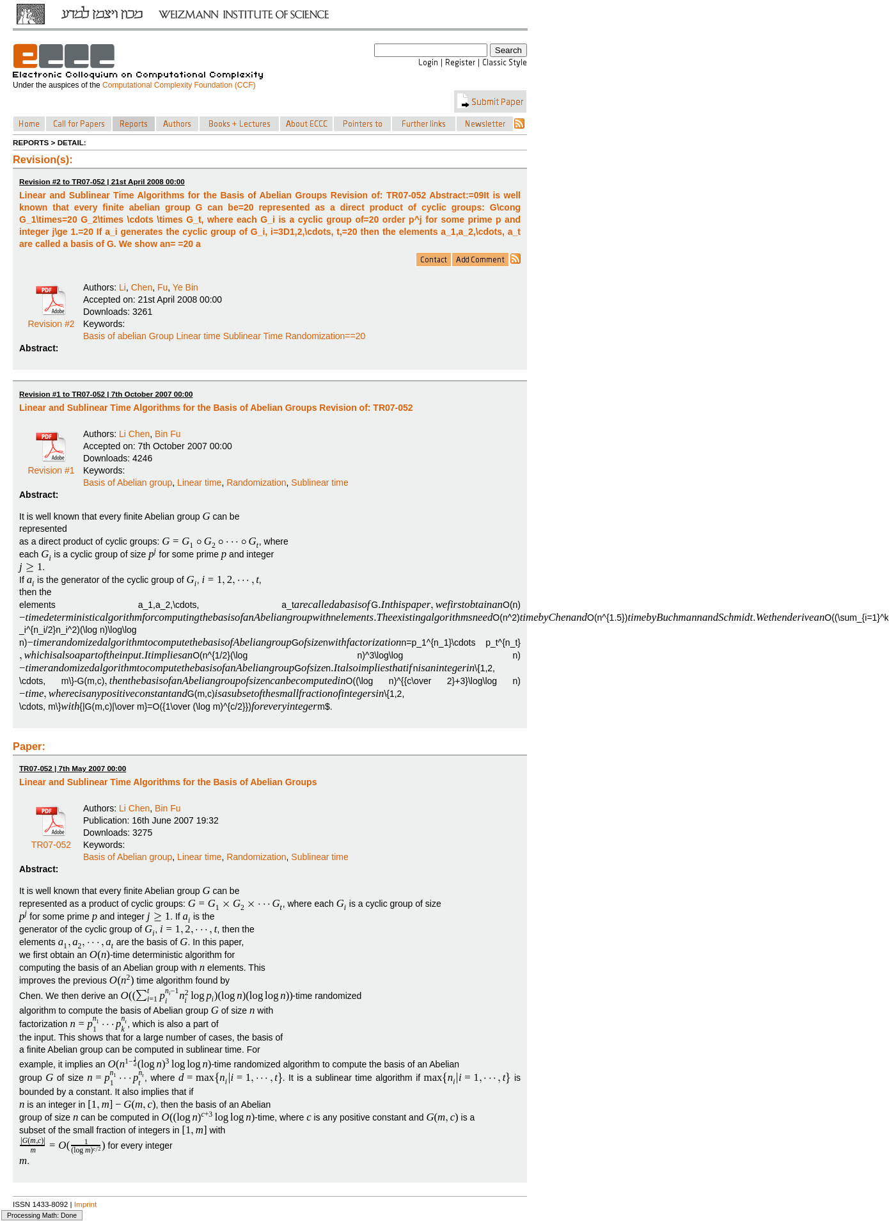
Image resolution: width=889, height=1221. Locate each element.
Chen (141, 287)
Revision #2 (51, 319)
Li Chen (134, 434)
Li (122, 287)
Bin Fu (167, 434)
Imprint (85, 1204)
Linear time (199, 482)
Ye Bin (185, 287)
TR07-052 (51, 840)
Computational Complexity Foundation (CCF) (178, 85)
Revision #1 (51, 466)
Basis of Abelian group (127, 482)
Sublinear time (320, 482)
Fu (162, 287)
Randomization (256, 482)
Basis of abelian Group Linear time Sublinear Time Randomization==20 (224, 336)
